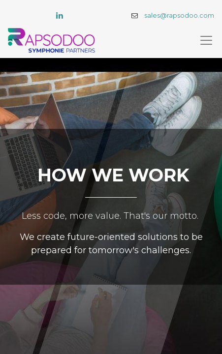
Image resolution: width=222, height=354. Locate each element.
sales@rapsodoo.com (179, 15)
